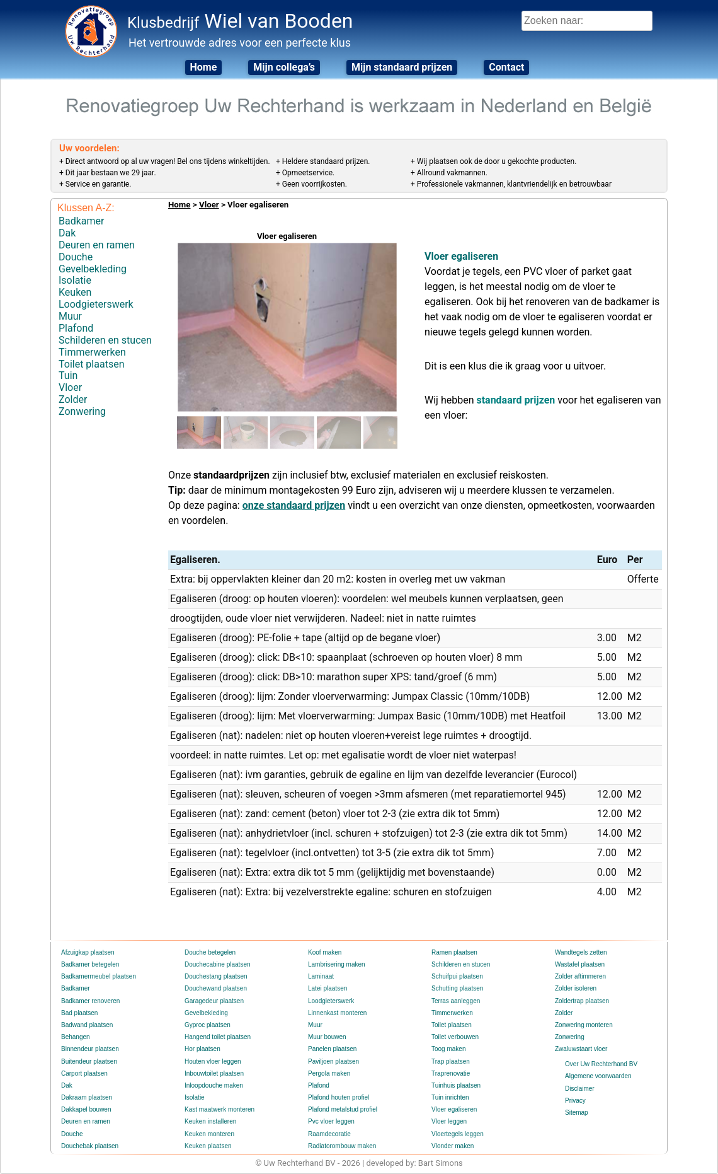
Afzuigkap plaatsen (88, 952)
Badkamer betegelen (90, 964)
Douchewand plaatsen (216, 988)
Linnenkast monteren (337, 1012)
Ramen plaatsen (454, 952)
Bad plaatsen (79, 1012)
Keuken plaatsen (208, 1145)
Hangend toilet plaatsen (218, 1036)
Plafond (76, 328)
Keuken (75, 292)
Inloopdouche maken (214, 1085)
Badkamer (81, 221)
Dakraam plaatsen (86, 1097)
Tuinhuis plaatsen (456, 1085)
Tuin (68, 375)
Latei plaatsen (327, 988)
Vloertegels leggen (457, 1133)
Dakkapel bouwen (86, 1109)
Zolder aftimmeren (580, 976)
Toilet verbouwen (455, 1036)
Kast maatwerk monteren (219, 1109)
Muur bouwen (327, 1036)
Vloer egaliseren (454, 1109)
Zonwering (82, 411)
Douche (76, 257)
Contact (506, 67)
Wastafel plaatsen (580, 964)
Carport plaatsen (84, 1073)
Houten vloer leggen (213, 1061)
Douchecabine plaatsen (218, 964)
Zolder (73, 399)
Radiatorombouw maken (342, 1145)
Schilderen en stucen (105, 340)
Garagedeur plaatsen (214, 1000)
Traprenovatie (450, 1073)
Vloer (70, 387)
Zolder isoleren (575, 988)
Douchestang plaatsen (216, 976)
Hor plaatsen (202, 1048)
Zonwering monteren (584, 1024)
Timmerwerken (92, 352)
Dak (67, 233)
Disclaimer (580, 1088)
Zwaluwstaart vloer (581, 1048)
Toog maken (448, 1048)
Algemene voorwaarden (598, 1075)
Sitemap (576, 1112)
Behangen (75, 1036)
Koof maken (324, 952)
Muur (70, 316)
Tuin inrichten (450, 1097)
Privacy (575, 1100)
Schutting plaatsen (457, 988)
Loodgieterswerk (96, 304)
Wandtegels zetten (581, 952)
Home (203, 67)
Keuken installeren (210, 1121)
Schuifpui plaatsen (457, 976)
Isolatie (75, 280)
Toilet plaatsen (91, 364)
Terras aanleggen (455, 1000)
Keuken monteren (209, 1133)
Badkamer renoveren (90, 1000)
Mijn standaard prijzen (401, 67)
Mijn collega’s (284, 67)
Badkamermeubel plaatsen (98, 976)
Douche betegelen (210, 952)
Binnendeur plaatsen (90, 1048)
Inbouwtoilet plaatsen (214, 1073)
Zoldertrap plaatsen (582, 1000)
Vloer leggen (449, 1121)
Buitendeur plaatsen (89, 1061)
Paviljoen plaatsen (333, 1061)
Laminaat (321, 976)
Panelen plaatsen (332, 1048)
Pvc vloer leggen (331, 1121)
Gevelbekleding (93, 269)
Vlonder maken (452, 1145)
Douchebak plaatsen (89, 1145)
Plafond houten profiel (338, 1097)
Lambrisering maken (336, 964)
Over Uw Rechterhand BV (601, 1064)
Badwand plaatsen (87, 1024)
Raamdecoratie (329, 1133)
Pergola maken (329, 1073)
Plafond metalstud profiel (342, 1109)
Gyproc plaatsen (208, 1024)
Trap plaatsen (450, 1061)
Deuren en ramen (97, 245)
